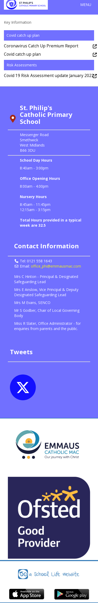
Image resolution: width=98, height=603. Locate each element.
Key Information (17, 22)
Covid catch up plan (22, 54)
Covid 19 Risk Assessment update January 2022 (49, 75)
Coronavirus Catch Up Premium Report (41, 46)
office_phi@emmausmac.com (56, 266)
